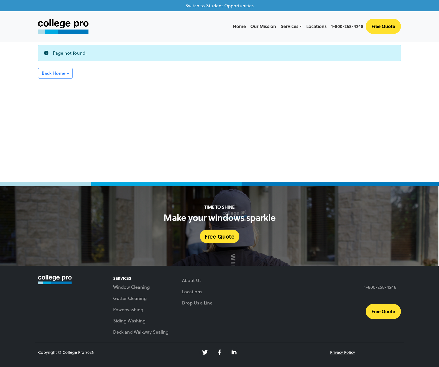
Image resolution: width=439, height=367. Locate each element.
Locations (316, 26)
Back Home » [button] (55, 73)
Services (289, 26)
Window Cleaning (131, 287)
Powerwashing (128, 309)
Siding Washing (129, 321)
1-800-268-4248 (347, 26)
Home (239, 26)
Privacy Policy (342, 352)
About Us (191, 280)
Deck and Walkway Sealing (141, 332)
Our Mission (263, 26)
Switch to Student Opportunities (219, 6)
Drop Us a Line (197, 303)
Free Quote (383, 26)
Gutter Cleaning (130, 298)
